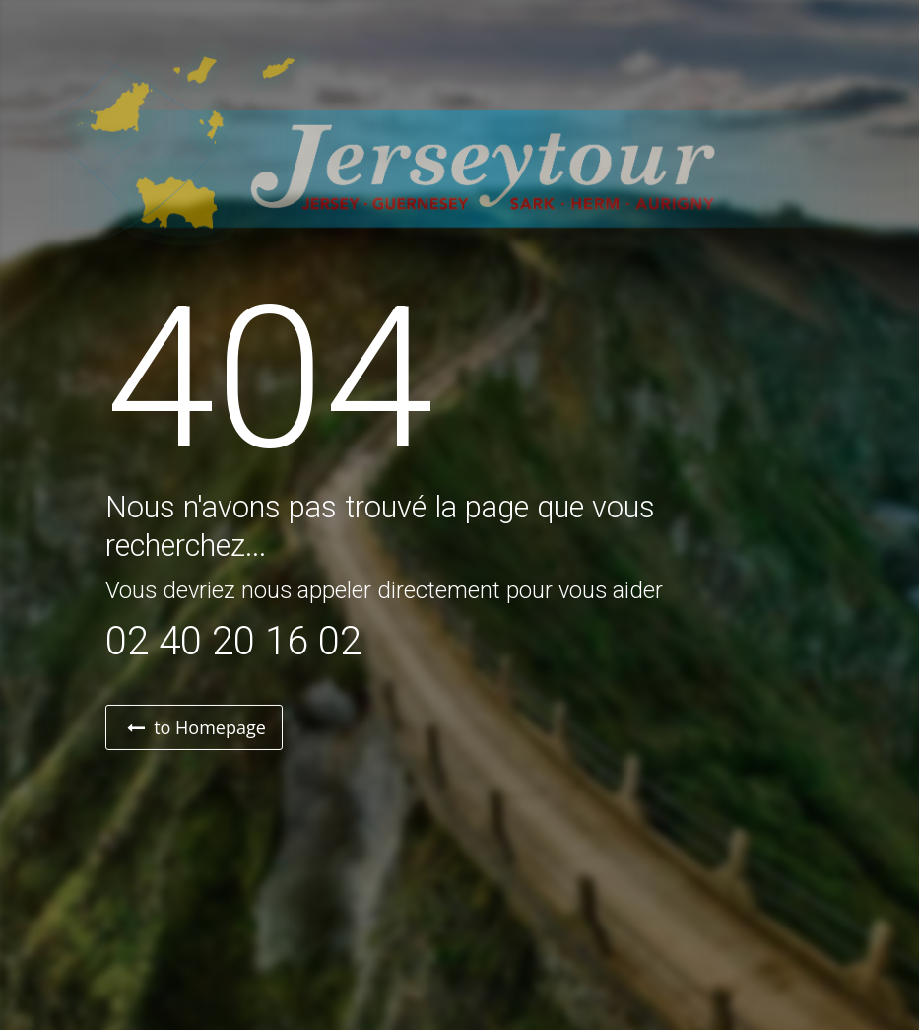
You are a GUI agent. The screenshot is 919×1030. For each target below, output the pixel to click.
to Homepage (196, 727)
